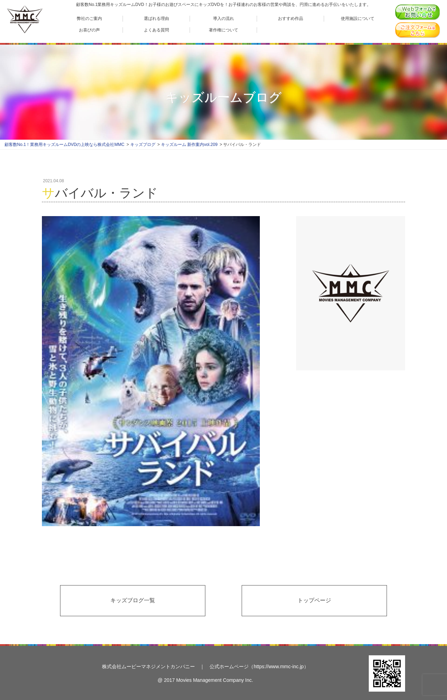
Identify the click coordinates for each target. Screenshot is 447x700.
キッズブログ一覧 (132, 600)
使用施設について (357, 18)
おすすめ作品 (290, 18)
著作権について (223, 29)
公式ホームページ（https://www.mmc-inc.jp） (259, 666)
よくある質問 (156, 29)
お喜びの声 (89, 29)
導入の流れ (223, 18)
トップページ (314, 600)
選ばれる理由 (156, 18)
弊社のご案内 (89, 18)
